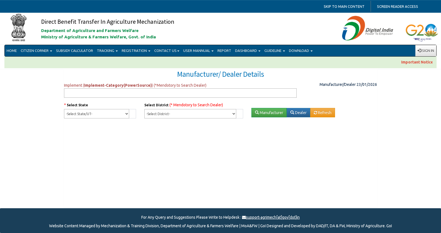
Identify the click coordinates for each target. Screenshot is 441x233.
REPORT (224, 50)
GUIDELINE (274, 50)
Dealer (298, 112)
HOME (12, 50)
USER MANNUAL (198, 50)
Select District (156, 105)
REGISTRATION (136, 50)
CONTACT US (166, 50)
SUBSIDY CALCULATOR (74, 50)
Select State (77, 105)
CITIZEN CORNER (36, 50)
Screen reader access (397, 6)
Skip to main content (344, 6)
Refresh (322, 112)
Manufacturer (269, 112)
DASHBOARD (248, 50)
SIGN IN (426, 50)
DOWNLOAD (301, 50)
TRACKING (107, 50)
